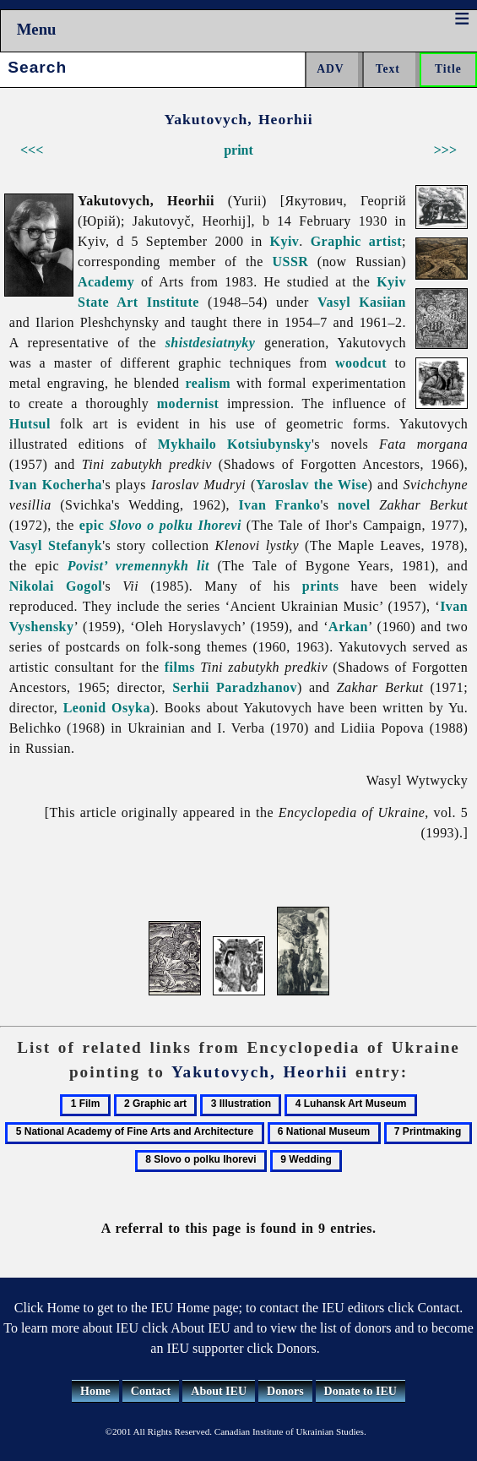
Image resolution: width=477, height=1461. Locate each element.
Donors (285, 1391)
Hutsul (30, 424)
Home (95, 1391)
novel (354, 505)
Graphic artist (356, 241)
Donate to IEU (360, 1391)
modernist (188, 403)
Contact (151, 1391)
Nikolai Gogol (55, 586)
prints (320, 586)
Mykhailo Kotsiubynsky (235, 444)
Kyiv (285, 241)
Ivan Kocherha (55, 484)
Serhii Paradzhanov (234, 687)
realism (207, 383)
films (180, 667)
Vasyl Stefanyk (55, 545)
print (238, 150)
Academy (106, 282)
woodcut (361, 363)
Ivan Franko (279, 505)
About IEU (219, 1391)
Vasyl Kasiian (361, 302)
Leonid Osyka (106, 708)
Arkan (348, 626)
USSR (290, 261)
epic (91, 525)
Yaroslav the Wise (312, 484)
